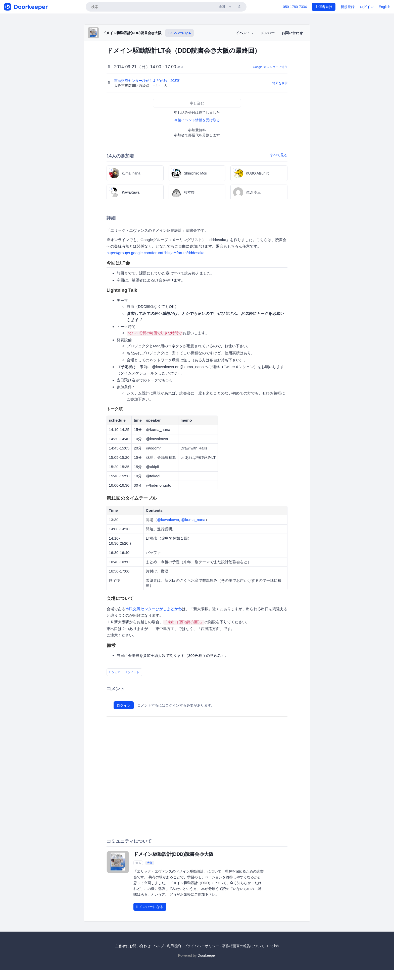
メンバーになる (179, 33)
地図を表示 (279, 83)
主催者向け (323, 7)
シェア (114, 672)
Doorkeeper (207, 955)
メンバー (268, 33)
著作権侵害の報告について (243, 946)
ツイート (133, 672)
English (384, 7)
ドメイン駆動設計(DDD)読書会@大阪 (132, 33)
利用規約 (174, 946)
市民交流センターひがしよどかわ (153, 609)
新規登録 (347, 7)
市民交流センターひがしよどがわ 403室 (147, 81)
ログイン (367, 7)
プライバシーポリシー (201, 946)
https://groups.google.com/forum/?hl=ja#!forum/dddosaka (156, 253)
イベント (245, 33)
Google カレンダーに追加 (270, 67)
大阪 (150, 862)
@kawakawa (168, 520)
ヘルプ (159, 946)
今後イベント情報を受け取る (197, 120)
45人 (138, 862)
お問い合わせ (292, 33)
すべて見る (278, 155)
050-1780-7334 (295, 7)
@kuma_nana (193, 520)
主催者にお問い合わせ (133, 946)
